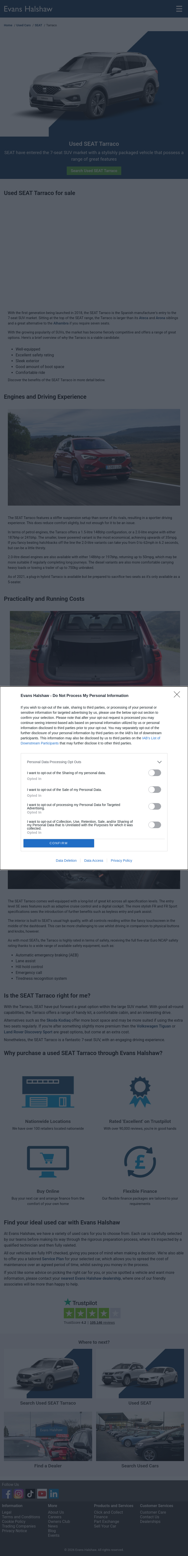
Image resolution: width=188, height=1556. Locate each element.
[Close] (178, 696)
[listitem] (94, 762)
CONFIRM (59, 843)
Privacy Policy (121, 860)
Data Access (93, 860)
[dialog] (94, 778)
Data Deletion (66, 860)
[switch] (154, 772)
